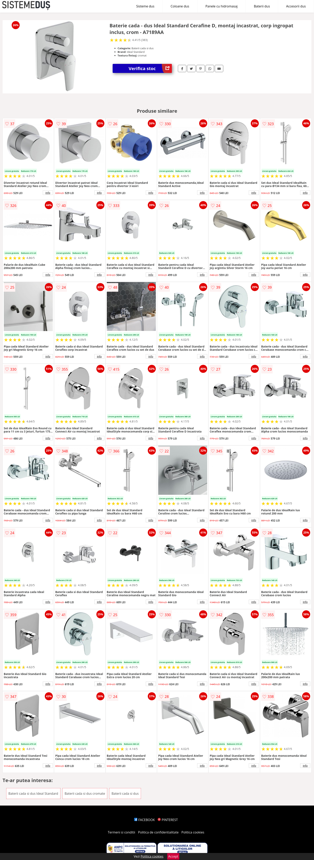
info (47, 192)
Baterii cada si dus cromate (85, 793)
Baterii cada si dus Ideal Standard (33, 793)
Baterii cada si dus (125, 793)
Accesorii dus (296, 6)
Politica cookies (192, 832)
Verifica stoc (150, 68)
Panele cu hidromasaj (221, 6)
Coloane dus (180, 6)
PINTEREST (168, 820)
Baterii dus (262, 6)
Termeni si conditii (121, 832)
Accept (173, 856)
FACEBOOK (144, 820)
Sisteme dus (145, 6)
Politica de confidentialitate (158, 832)
